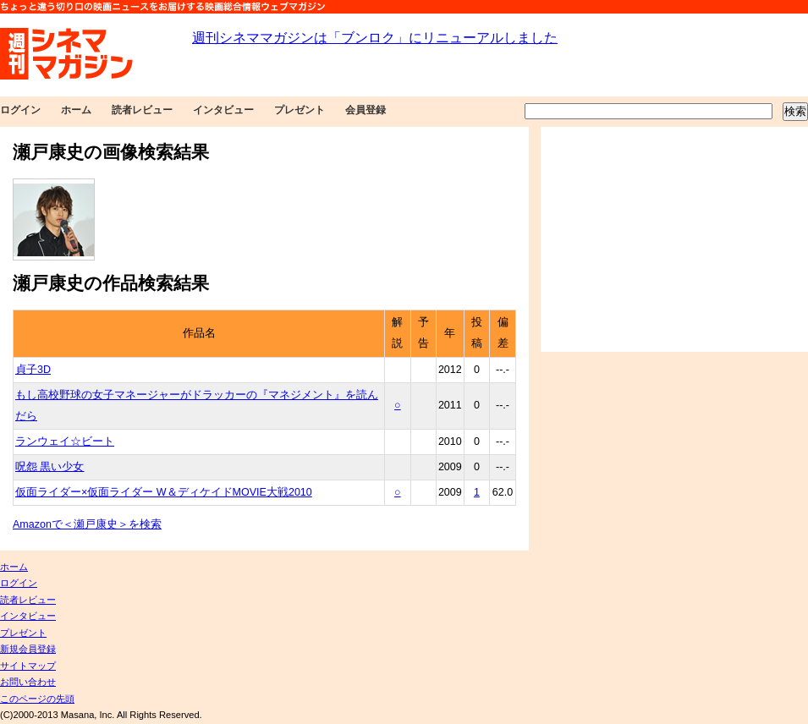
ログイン (20, 110)
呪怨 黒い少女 (49, 467)
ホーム (76, 110)
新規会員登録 (28, 649)
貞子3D (33, 370)
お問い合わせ (28, 682)
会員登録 (365, 110)
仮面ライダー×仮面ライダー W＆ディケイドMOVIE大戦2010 (163, 492)
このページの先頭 (37, 699)
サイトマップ (28, 666)
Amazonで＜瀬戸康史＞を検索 (87, 524)
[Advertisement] (674, 239)
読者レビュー (142, 110)
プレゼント (299, 110)
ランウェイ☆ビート (64, 441)
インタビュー (223, 110)
